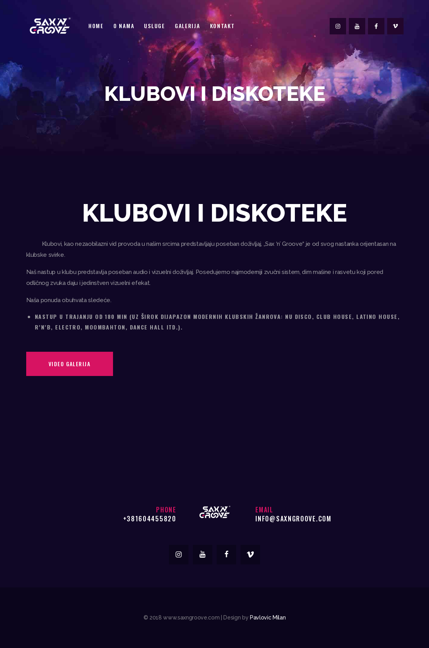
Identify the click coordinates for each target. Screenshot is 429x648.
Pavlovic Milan (267, 617)
